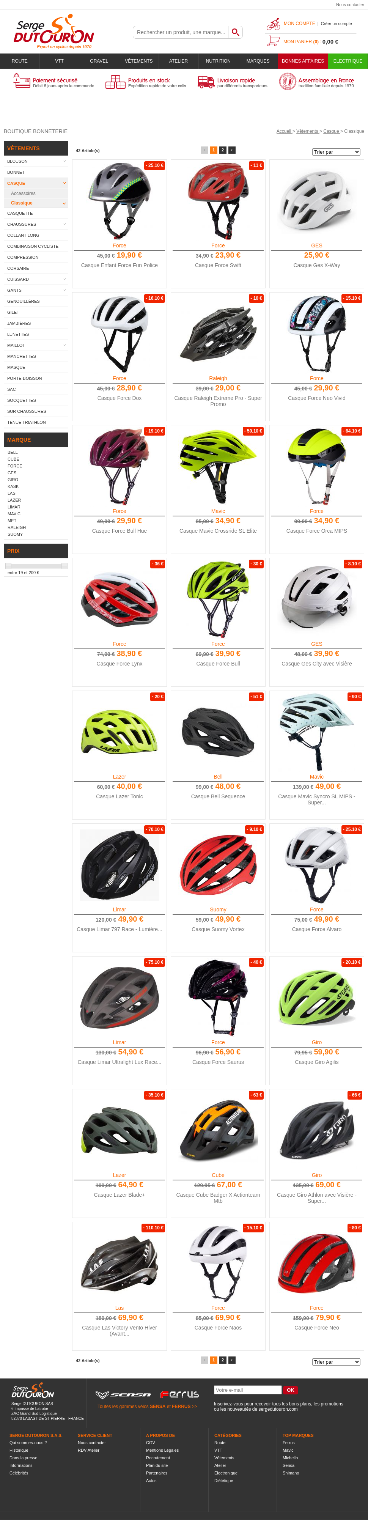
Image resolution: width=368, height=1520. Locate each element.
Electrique (348, 61)
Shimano (291, 1473)
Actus (151, 1480)
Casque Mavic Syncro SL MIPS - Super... (316, 799)
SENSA (157, 1406)
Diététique (223, 1480)
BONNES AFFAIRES (303, 61)
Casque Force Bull (218, 664)
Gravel (99, 61)
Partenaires (156, 1473)
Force (119, 245)
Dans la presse (23, 1457)
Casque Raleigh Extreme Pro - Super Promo (218, 401)
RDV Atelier (88, 1450)
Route (20, 61)
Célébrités (18, 1473)
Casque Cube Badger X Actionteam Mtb (218, 1198)
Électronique (225, 1473)
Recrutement (158, 1457)
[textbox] (180, 32)
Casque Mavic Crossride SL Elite (218, 531)
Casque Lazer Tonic (119, 796)
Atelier (178, 61)
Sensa (288, 1465)
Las (119, 1308)
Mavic (218, 511)
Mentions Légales (162, 1450)
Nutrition (218, 61)
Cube (218, 1175)
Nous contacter (350, 4)
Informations (21, 1465)
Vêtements (139, 61)
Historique (18, 1450)
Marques (258, 61)
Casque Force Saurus (218, 1062)
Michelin (290, 1457)
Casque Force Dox (120, 398)
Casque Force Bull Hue (119, 531)
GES (316, 245)
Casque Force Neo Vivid (316, 398)
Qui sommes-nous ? (28, 1442)
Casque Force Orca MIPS (316, 531)
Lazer (119, 777)
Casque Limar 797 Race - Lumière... (119, 929)
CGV (150, 1442)
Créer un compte (336, 23)
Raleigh (218, 378)
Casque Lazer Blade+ (119, 1195)
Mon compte (299, 23)
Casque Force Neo (316, 1328)
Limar (119, 909)
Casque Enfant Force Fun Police (119, 265)
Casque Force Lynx (120, 664)
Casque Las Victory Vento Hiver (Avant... (119, 1331)
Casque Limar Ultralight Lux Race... (120, 1062)
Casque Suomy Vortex (218, 929)
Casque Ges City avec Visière (317, 664)
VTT (59, 61)
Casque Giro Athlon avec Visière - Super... (317, 1198)
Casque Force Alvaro (317, 929)
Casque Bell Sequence (218, 796)
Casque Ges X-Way (316, 265)
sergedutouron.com (277, 1409)
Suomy (218, 909)
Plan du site (157, 1465)
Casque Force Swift (218, 265)
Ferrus (289, 1442)
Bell (218, 777)
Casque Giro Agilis (316, 1062)
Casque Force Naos (218, 1328)
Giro (317, 1042)
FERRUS (181, 1406)
